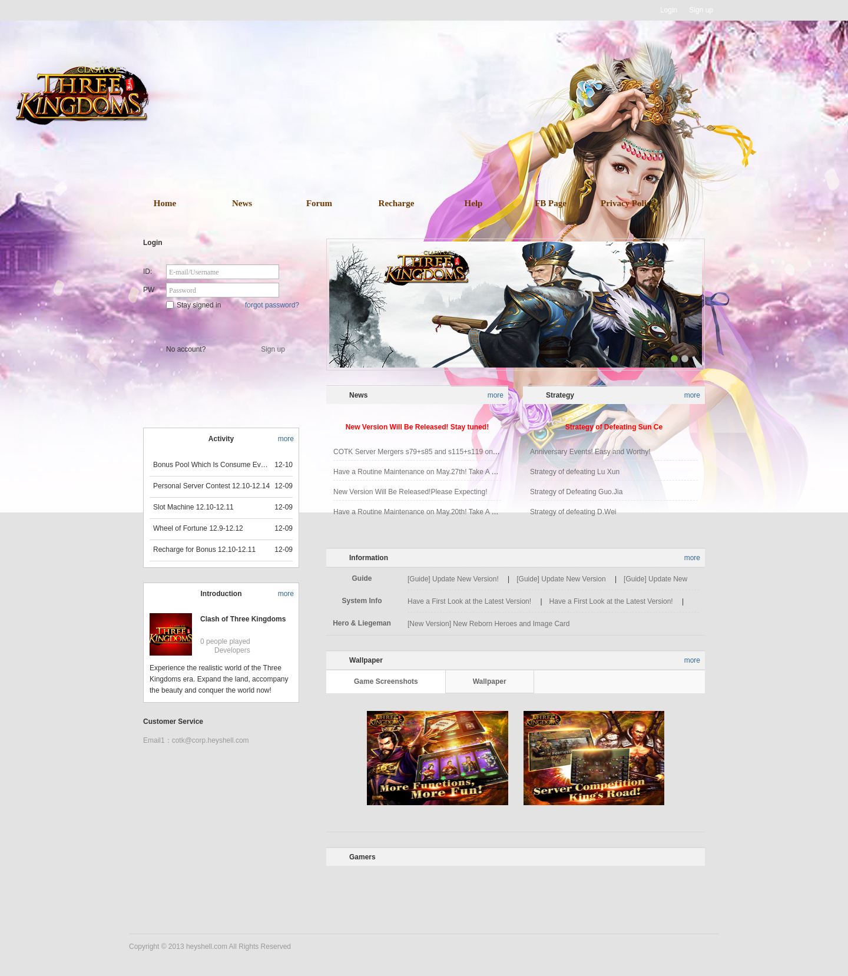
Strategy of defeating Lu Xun (575, 472)
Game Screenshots (386, 681)
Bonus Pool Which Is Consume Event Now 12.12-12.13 (212, 465)
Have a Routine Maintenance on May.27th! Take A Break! (422, 472)
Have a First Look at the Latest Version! (469, 601)
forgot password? (272, 305)
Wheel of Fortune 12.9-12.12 (198, 528)
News (242, 203)
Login (668, 10)
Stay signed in (193, 305)
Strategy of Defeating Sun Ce (613, 427)
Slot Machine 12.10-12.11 (193, 507)
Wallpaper (489, 681)
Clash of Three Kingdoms (243, 619)
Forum (319, 203)
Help (474, 203)
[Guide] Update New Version (560, 579)
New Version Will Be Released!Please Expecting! (410, 492)
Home (165, 203)
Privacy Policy (628, 203)
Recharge (397, 203)
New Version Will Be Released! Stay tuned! (417, 427)
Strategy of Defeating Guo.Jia (576, 492)
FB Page (551, 203)
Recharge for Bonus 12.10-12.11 (204, 549)
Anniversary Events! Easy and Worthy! (590, 452)
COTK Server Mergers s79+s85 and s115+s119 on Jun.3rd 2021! (435, 452)
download (441, 140)
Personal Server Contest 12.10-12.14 (211, 486)
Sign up (701, 10)
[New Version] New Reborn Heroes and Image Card (488, 624)
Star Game (222, 325)
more (286, 439)
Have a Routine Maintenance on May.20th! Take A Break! (422, 512)
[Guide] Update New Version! (453, 579)
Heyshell (166, 10)
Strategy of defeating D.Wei (573, 512)
